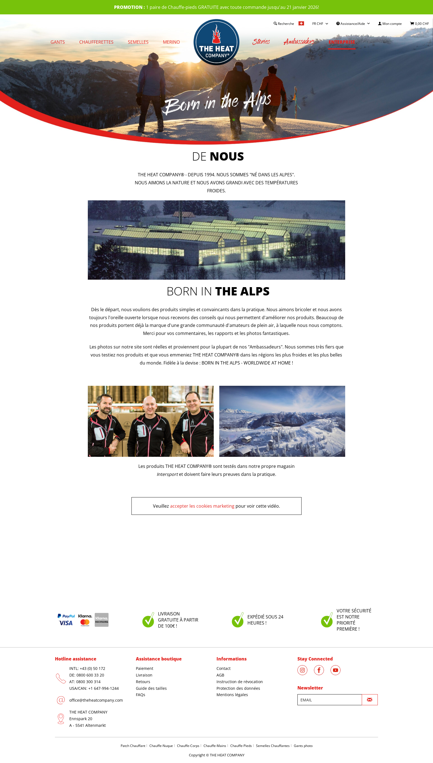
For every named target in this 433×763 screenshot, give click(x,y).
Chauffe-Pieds (241, 745)
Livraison (144, 675)
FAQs (140, 694)
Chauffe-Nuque (161, 745)
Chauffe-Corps (188, 745)
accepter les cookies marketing (202, 506)
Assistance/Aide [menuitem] (351, 23)
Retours (143, 681)
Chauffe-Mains (215, 745)
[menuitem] (390, 23)
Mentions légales (232, 694)
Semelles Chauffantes (273, 745)
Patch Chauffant (133, 745)
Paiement (144, 668)
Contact (223, 668)
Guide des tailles (151, 688)
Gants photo (303, 745)
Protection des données (238, 688)
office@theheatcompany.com (96, 700)
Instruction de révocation (239, 681)
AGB (220, 675)
